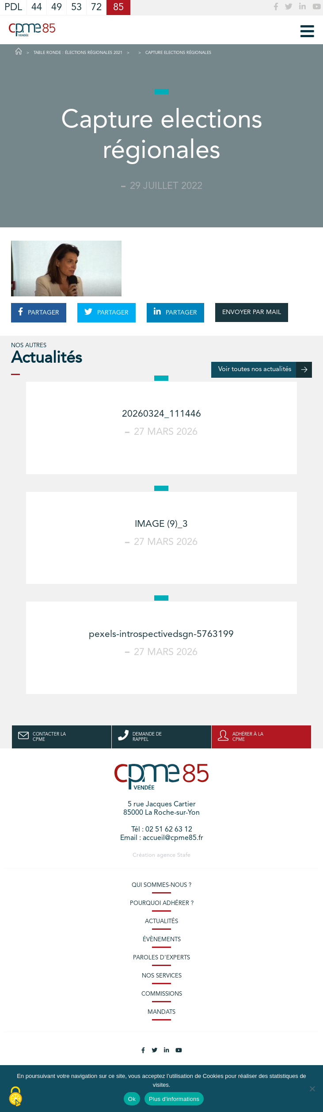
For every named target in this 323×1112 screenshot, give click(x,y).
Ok (132, 1099)
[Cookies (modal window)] (15, 1097)
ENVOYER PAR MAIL (251, 312)
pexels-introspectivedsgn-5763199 (161, 634)
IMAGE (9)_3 (161, 524)
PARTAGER (38, 312)
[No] (312, 1088)
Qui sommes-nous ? (161, 885)
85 (118, 7)
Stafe (183, 855)
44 (36, 7)
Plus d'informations (174, 1099)
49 (56, 7)
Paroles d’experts (161, 958)
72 (96, 7)
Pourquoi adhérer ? (162, 903)
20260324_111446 (161, 414)
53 (76, 7)
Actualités (161, 921)
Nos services (162, 976)
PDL (13, 7)
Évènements (162, 940)
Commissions (161, 994)
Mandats (161, 1012)
